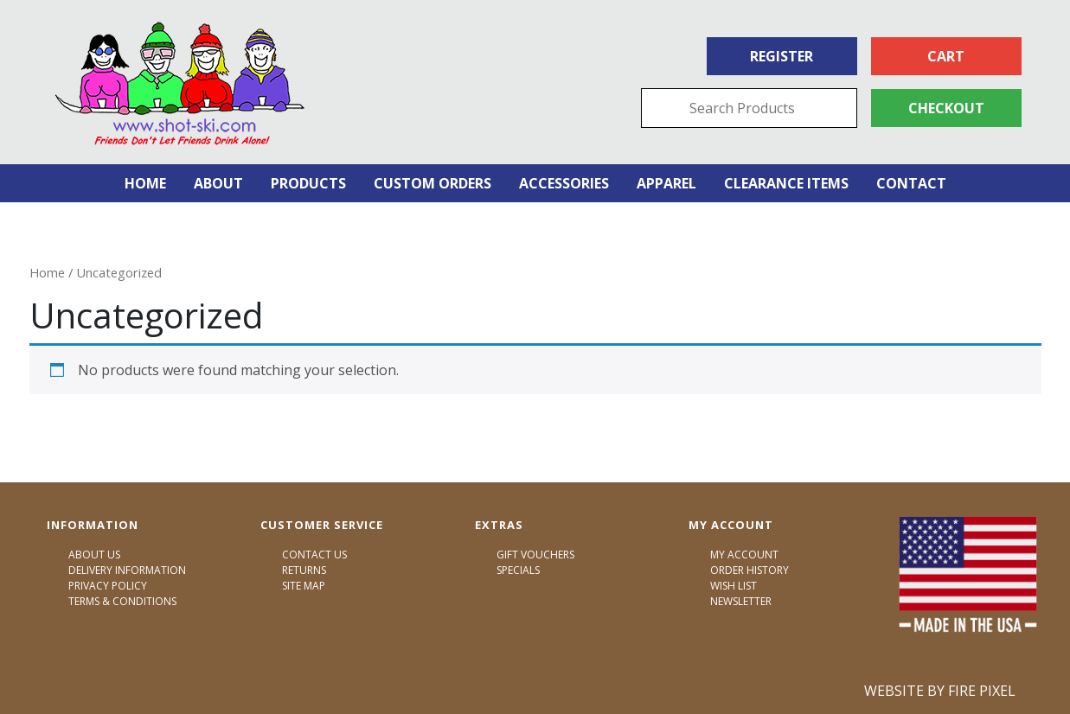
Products (308, 183)
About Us (94, 554)
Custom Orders (432, 183)
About (218, 183)
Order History (749, 570)
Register (781, 56)
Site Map (303, 585)
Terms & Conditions (122, 601)
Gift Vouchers (535, 554)
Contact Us (314, 554)
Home (145, 183)
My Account (744, 554)
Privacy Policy (107, 585)
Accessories (564, 183)
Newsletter (741, 601)
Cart (945, 56)
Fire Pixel (982, 690)
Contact (911, 183)
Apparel (666, 183)
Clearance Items (786, 183)
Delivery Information (127, 570)
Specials (518, 570)
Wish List (733, 585)
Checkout (946, 108)
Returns (304, 570)
